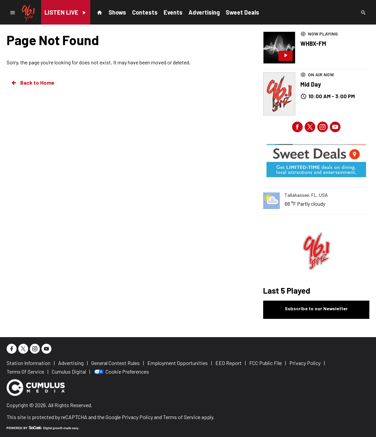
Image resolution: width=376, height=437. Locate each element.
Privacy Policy (137, 417)
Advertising (204, 12)
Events (173, 12)
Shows (117, 12)
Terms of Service (181, 417)
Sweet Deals (242, 12)
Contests (145, 12)
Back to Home (32, 82)
